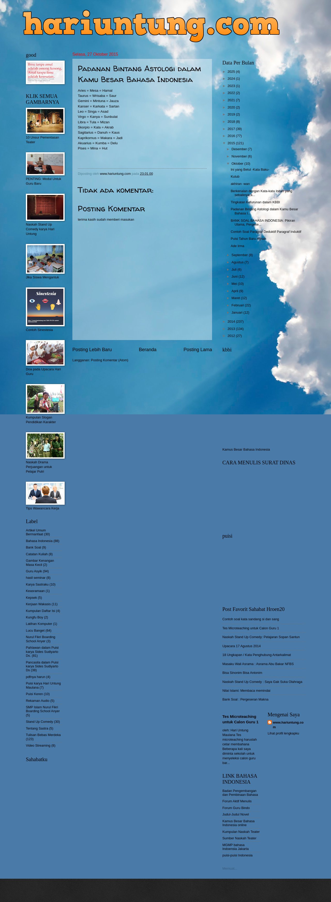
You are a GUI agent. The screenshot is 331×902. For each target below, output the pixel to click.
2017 (232, 129)
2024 (232, 79)
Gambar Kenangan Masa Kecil (40, 562)
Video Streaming (38, 745)
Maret (236, 298)
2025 (232, 72)
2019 (232, 114)
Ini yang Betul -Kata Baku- (250, 169)
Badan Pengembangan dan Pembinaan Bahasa (240, 793)
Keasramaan (35, 591)
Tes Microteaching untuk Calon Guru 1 (250, 628)
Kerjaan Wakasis (38, 604)
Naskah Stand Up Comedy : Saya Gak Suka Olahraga (262, 682)
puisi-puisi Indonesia (237, 855)
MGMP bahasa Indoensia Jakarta (235, 847)
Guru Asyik (34, 571)
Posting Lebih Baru (92, 349)
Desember (239, 149)
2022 (232, 93)
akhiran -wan (240, 184)
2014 (232, 321)
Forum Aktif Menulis (237, 801)
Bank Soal (33, 547)
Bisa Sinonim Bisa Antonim (242, 673)
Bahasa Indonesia (39, 541)
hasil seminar (36, 578)
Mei (234, 284)
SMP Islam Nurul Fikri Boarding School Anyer (43, 709)
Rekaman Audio (37, 701)
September (240, 255)
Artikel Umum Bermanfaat (36, 532)
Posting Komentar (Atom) (110, 360)
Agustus (237, 262)
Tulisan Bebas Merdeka (43, 735)
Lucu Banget (35, 630)
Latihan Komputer (39, 624)
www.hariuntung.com (288, 724)
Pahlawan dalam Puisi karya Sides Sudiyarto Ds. (42, 652)
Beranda (147, 349)
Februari (238, 305)
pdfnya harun (35, 677)
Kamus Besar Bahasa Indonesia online (238, 823)
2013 (232, 329)
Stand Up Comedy (39, 722)
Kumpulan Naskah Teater (241, 832)
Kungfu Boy (34, 617)
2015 (232, 143)
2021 (232, 100)
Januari (237, 312)
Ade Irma (237, 246)
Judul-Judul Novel (235, 814)
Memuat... (229, 868)
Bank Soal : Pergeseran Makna (245, 699)
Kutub (235, 176)
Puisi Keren (34, 694)
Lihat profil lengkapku (283, 733)
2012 (232, 336)
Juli (234, 269)
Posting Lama (198, 349)
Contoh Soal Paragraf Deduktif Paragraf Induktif (266, 232)
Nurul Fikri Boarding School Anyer (40, 639)
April (235, 291)
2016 (232, 136)
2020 (232, 107)
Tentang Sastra (37, 728)
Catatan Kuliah (37, 554)
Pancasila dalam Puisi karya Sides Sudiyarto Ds (42, 666)
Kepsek (31, 598)
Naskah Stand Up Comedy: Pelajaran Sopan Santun (261, 637)
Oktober (237, 163)
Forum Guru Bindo (236, 808)
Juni (234, 276)
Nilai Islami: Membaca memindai (246, 690)
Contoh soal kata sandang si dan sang (250, 619)
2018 (232, 122)
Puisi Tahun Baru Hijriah (248, 239)
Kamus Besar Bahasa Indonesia (246, 449)
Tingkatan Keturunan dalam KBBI (255, 202)
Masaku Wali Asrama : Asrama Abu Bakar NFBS (258, 664)
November (239, 156)
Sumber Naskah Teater (239, 838)
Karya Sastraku (37, 584)
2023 (232, 86)
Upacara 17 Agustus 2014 (241, 646)
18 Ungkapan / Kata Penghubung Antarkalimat (256, 655)
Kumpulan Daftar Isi (40, 611)
